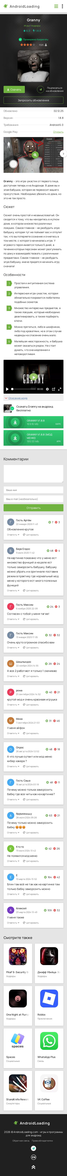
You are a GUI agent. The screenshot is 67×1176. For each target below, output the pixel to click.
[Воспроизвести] (7, 389)
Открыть (58, 131)
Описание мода (18, 398)
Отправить (34, 508)
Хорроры (35, 25)
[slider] (23, 389)
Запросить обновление (33, 100)
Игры (26, 25)
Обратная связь (21, 1140)
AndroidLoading (25, 6)
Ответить (13, 534)
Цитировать (31, 534)
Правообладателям (42, 1140)
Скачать (14, 89)
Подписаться (50, 89)
